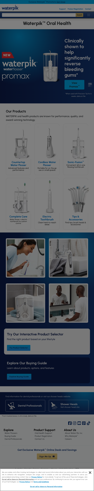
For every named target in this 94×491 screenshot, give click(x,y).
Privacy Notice (36, 477)
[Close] (90, 472)
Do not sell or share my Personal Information (18, 479)
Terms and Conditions (41, 482)
